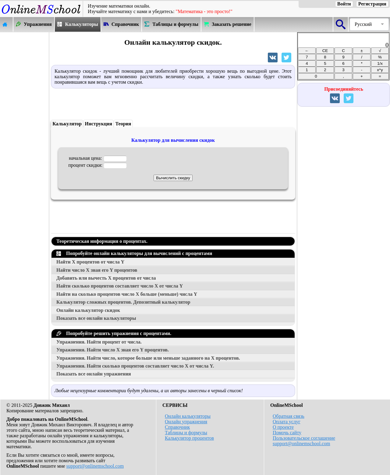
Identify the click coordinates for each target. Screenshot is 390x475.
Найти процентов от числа (90, 261)
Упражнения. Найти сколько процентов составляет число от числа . (135, 365)
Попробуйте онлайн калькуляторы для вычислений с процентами (134, 253)
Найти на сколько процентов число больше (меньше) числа (126, 294)
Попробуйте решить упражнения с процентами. (113, 333)
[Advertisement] (24, 124)
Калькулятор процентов (189, 438)
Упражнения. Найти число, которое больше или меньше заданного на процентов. (148, 358)
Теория (123, 123)
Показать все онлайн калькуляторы (96, 318)
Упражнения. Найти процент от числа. (99, 341)
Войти (344, 3)
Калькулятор (67, 123)
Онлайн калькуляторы (188, 416)
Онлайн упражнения (186, 421)
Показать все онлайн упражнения (93, 373)
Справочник (177, 427)
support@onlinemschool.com (95, 466)
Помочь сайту (287, 432)
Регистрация (372, 3)
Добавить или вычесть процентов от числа (106, 278)
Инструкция (98, 123)
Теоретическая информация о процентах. (101, 241)
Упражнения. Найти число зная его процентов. (112, 349)
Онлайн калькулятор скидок (88, 310)
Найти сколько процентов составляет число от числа (119, 285)
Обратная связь (288, 416)
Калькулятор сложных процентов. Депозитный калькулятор (123, 302)
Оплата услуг (286, 421)
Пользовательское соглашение (304, 438)
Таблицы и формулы (186, 432)
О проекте (283, 427)
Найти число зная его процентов (96, 270)
